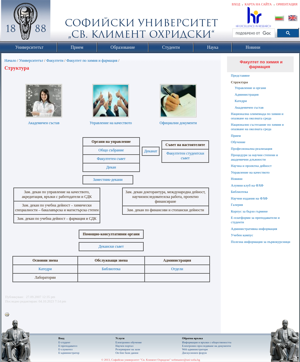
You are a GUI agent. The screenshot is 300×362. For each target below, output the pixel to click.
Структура (239, 82)
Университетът (31, 60)
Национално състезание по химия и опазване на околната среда (257, 127)
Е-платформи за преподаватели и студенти (255, 220)
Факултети (54, 60)
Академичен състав (43, 123)
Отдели (177, 269)
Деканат (150, 151)
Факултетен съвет (111, 158)
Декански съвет (111, 246)
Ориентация (286, 4)
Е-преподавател (67, 345)
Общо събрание (111, 150)
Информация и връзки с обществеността (206, 342)
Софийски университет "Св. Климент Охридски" (61, 22)
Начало (10, 60)
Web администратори (195, 349)
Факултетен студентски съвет (185, 155)
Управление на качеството (111, 123)
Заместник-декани (107, 179)
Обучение (238, 142)
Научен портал (124, 345)
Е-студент (64, 342)
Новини (236, 179)
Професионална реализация (251, 148)
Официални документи (178, 123)
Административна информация (254, 229)
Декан (111, 167)
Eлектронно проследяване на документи (206, 345)
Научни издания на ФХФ (249, 198)
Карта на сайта (258, 4)
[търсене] (253, 33)
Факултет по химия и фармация (91, 60)
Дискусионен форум (194, 352)
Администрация (246, 94)
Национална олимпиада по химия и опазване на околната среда (257, 116)
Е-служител (65, 349)
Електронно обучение (128, 342)
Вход (236, 4)
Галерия (237, 204)
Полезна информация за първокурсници (260, 242)
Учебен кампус (242, 235)
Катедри (45, 269)
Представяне (240, 75)
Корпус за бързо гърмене (249, 211)
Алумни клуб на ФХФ (247, 185)
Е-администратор (68, 352)
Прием (236, 135)
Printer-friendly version (8, 315)
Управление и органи (250, 88)
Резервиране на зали (127, 349)
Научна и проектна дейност (251, 166)
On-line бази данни (126, 352)
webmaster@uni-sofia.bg (185, 359)
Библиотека (111, 269)
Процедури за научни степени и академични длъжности (254, 157)
